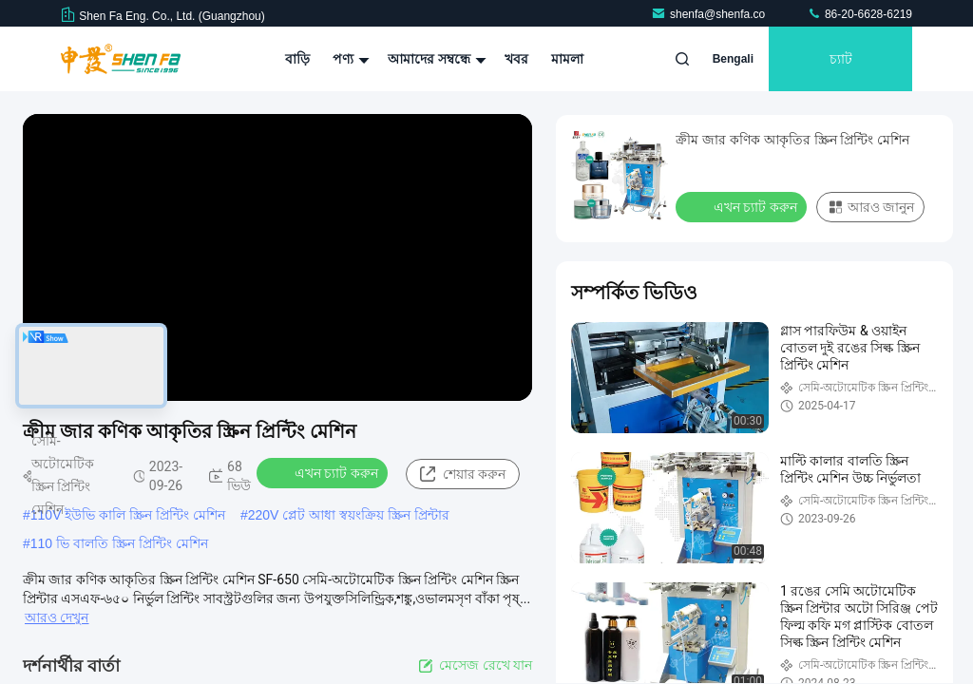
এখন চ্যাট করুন (324, 472)
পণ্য (349, 58)
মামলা (567, 58)
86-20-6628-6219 (859, 14)
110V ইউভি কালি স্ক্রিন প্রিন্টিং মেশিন (127, 514)
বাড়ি (297, 58)
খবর (516, 58)
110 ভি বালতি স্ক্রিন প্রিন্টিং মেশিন (119, 543)
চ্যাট (841, 58)
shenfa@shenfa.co (710, 14)
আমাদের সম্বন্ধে (435, 58)
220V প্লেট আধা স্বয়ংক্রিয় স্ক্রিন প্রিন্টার (348, 514)
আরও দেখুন (56, 617)
